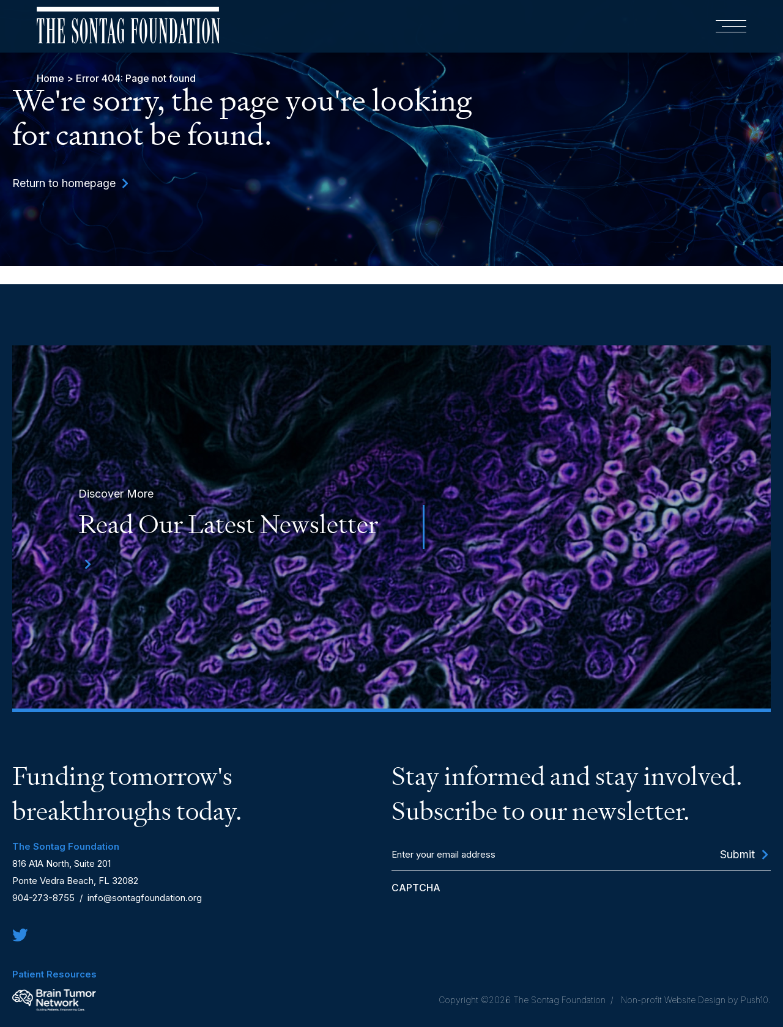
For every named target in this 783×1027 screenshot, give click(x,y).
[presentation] (484, 921)
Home (50, 78)
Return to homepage (64, 183)
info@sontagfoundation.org (144, 898)
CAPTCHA (416, 888)
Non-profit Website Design (671, 1000)
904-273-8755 (43, 898)
